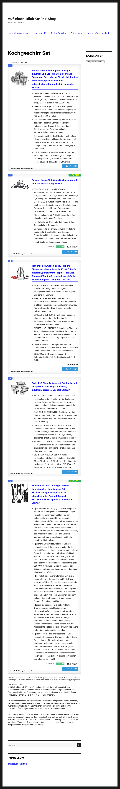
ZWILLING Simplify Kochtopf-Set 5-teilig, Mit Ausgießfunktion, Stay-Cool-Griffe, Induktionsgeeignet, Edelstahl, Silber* (54, 386)
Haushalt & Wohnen (18, 33)
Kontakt (23, 764)
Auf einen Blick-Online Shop (32, 19)
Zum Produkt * (71, 166)
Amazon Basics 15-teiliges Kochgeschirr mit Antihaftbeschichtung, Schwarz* (54, 182)
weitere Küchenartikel (98, 33)
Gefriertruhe (77, 33)
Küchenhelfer (41, 33)
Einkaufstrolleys (59, 33)
